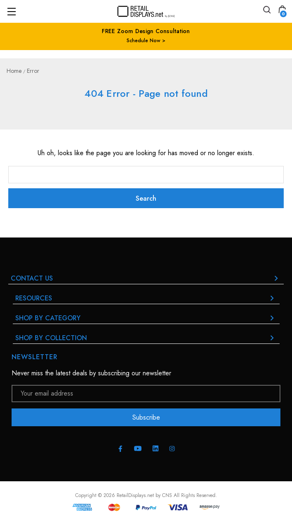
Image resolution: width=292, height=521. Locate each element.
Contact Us (146, 278)
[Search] (266, 11)
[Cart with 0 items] (282, 11)
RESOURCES (146, 298)
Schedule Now (143, 40)
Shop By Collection (146, 338)
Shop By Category (146, 318)
